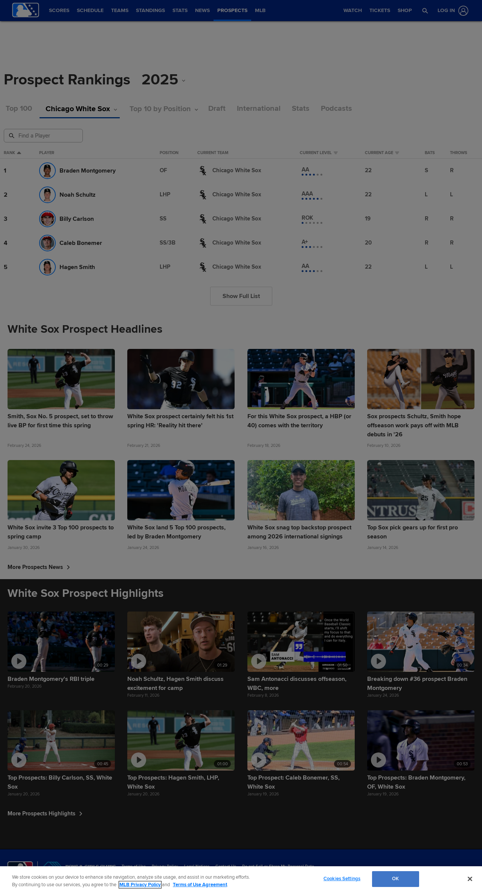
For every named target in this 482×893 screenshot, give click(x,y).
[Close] (470, 878)
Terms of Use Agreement (200, 885)
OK (395, 879)
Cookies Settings (341, 879)
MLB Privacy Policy (140, 885)
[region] (241, 879)
